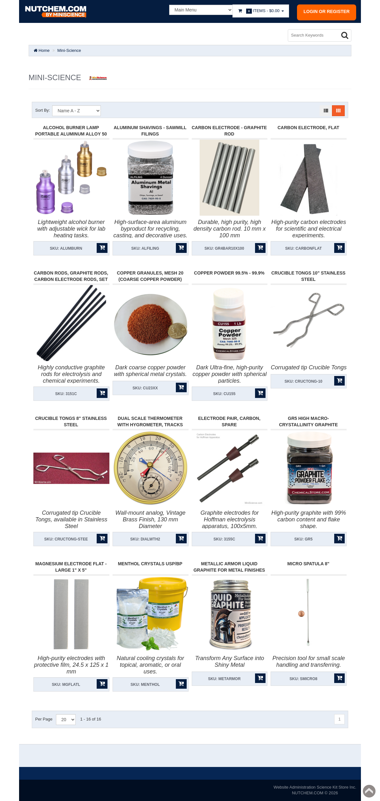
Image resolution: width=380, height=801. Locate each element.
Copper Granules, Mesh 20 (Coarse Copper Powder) (150, 276)
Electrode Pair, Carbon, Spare (229, 421)
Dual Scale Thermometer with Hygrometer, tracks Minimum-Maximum (150, 425)
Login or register (327, 11)
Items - (261, 11)
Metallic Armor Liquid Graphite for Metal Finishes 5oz (229, 570)
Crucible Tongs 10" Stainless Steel (308, 276)
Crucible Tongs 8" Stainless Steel (71, 421)
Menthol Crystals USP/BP (150, 563)
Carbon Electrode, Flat (308, 127)
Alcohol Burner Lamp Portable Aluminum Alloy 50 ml (71, 134)
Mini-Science (69, 50)
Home (42, 50)
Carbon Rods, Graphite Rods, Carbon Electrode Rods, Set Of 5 (71, 279)
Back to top (369, 791)
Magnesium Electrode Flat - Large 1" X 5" (71, 567)
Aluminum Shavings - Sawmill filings (150, 130)
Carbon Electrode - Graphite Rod (229, 130)
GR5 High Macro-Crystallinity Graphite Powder (308, 425)
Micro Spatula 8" (308, 563)
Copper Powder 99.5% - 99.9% (229, 272)
